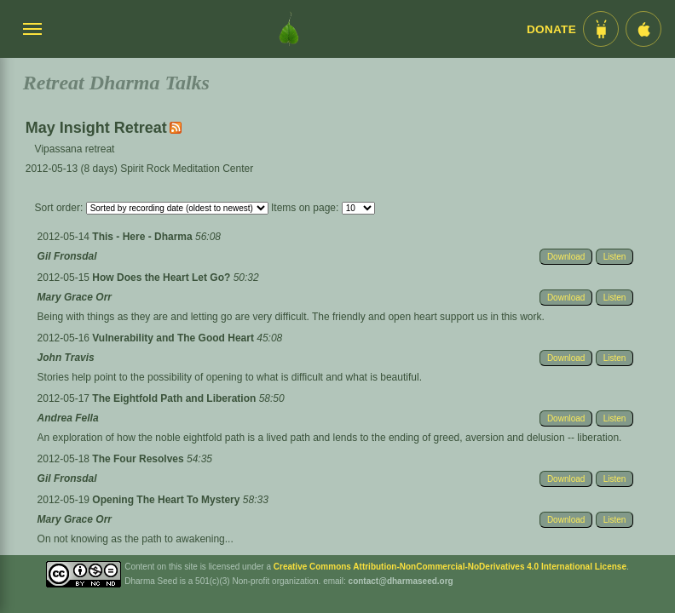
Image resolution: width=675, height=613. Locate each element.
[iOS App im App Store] (643, 29)
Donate (551, 29)
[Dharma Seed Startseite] (289, 29)
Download (566, 256)
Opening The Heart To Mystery (167, 500)
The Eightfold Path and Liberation (175, 398)
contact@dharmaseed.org (401, 581)
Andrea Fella (68, 418)
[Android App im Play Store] (601, 29)
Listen (614, 256)
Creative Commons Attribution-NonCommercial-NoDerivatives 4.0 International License (450, 566)
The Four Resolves (139, 459)
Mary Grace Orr (75, 297)
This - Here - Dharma (143, 237)
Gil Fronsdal (67, 256)
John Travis (66, 358)
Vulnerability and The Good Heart (174, 338)
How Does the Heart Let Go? (162, 278)
